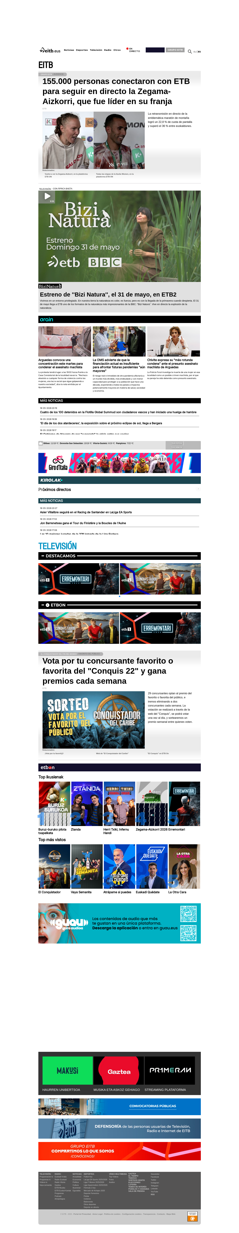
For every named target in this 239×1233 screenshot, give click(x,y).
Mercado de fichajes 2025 (94, 1191)
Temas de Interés (137, 1187)
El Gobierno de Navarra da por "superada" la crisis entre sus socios (84, 434)
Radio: (58, 1174)
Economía (77, 1180)
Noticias (69, 50)
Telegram (154, 1186)
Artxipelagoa (60, 1199)
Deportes (82, 50)
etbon (58, 605)
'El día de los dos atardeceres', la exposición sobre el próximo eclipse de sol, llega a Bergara (101, 423)
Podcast (58, 1196)
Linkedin (154, 1189)
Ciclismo (87, 1199)
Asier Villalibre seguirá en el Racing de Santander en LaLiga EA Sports (86, 512)
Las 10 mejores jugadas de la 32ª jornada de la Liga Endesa (79, 534)
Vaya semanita (46, 1185)
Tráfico (132, 1178)
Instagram (155, 1183)
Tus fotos (174, 443)
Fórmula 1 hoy (89, 1188)
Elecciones (134, 1182)
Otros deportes (90, 1204)
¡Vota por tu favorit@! (54, 753)
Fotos (111, 1180)
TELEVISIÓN (57, 546)
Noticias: (77, 1174)
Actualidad (77, 1177)
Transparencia (149, 1214)
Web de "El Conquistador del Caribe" (112, 753)
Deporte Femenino (91, 1193)
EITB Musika (60, 1188)
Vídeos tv (43, 1182)
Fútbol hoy (88, 1177)
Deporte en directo (91, 1207)
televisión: (45, 1174)
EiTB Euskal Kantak (63, 1191)
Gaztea (58, 1185)
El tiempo (133, 1176)
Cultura (76, 1185)
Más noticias (51, 401)
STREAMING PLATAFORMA (165, 1090)
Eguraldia (76, 1191)
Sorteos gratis (136, 1180)
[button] (119, 596)
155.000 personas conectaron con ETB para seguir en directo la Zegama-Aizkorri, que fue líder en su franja (116, 91)
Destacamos (60, 555)
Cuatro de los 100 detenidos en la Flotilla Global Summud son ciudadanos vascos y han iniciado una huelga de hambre (118, 412)
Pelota (86, 1196)
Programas (59, 1193)
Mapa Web (170, 1214)
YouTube (154, 1192)
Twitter (153, 1180)
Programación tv (46, 1177)
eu (195, 51)
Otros (117, 50)
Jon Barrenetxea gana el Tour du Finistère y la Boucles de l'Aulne (83, 523)
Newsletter (155, 1174)
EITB (45, 65)
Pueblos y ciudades (138, 1189)
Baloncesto (88, 1202)
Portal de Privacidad (82, 1214)
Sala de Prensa (136, 1191)
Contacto (161, 1214)
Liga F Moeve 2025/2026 (94, 1182)
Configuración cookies (132, 1214)
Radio (107, 50)
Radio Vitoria (60, 1182)
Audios (112, 1182)
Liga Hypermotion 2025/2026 (95, 1185)
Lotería (132, 1185)
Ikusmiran (77, 1188)
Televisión (96, 50)
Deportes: (89, 1174)
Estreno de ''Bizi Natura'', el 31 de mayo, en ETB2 (108, 294)
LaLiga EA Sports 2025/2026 (95, 1180)
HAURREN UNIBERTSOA (61, 1090)
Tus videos (174, 447)
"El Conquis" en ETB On (158, 753)
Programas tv (45, 1180)
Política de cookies (112, 1214)
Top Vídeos (113, 1177)
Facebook (155, 1177)
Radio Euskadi (61, 1180)
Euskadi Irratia (60, 1177)
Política (76, 1182)
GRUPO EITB (175, 49)
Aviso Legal (97, 1214)
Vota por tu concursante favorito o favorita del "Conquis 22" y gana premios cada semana (108, 670)
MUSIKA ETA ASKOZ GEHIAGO (117, 1090)
